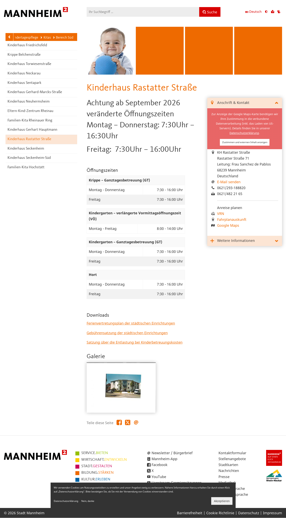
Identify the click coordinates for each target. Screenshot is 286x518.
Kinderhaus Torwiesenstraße (29, 64)
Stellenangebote (232, 458)
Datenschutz (248, 513)
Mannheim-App (164, 458)
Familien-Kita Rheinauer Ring (29, 120)
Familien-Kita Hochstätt (25, 167)
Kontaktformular (232, 452)
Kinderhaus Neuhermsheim (28, 102)
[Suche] (209, 12)
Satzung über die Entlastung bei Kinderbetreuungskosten (134, 342)
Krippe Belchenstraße (24, 55)
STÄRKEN (97, 473)
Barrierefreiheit (189, 513)
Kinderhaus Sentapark (24, 83)
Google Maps (228, 225)
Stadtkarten (228, 464)
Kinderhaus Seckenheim (25, 149)
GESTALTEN (96, 466)
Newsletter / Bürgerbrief (172, 452)
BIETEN (94, 453)
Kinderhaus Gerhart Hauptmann (32, 130)
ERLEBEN (95, 479)
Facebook (160, 464)
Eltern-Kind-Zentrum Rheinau (30, 111)
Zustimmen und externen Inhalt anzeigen (244, 142)
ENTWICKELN (104, 460)
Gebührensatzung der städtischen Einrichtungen (127, 332)
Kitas (45, 37)
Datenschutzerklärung (244, 133)
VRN (220, 213)
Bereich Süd (63, 37)
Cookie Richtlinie (220, 513)
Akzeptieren (222, 501)
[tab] (244, 103)
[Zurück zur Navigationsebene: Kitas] (9, 37)
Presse (224, 476)
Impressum (272, 513)
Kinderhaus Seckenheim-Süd (29, 158)
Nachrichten (228, 470)
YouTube (159, 476)
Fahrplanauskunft (231, 219)
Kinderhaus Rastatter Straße (29, 139)
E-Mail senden (229, 181)
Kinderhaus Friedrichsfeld (27, 45)
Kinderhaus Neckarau (24, 73)
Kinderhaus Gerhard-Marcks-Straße (34, 92)
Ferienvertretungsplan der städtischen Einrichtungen (131, 323)
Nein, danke (87, 501)
